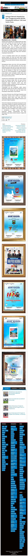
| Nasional (6, 10)
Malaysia (21, 525)
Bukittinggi (22, 430)
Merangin (13, 483)
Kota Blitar (22, 452)
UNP (23, 541)
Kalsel (3, 440)
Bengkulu (4, 428)
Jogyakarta (4, 436)
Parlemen (22, 535)
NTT (6, 450)
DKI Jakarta (22, 434)
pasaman (13, 531)
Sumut (3, 470)
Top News (7, 388)
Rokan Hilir (13, 499)
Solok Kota (22, 488)
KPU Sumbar (22, 521)
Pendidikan (22, 537)
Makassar (22, 471)
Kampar (12, 470)
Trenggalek (13, 518)
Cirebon (21, 432)
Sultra (3, 464)
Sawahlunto (22, 486)
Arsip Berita (14, 388)
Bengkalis (13, 445)
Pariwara (21, 533)
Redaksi (22, 4)
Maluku (3, 448)
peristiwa (21, 543)
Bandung (21, 426)
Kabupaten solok (8, 117)
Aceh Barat (13, 426)
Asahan (12, 433)
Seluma (12, 503)
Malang (21, 473)
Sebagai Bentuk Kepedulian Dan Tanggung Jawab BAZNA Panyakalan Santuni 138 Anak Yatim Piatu (16, 19)
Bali (6, 426)
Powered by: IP (14, 554)
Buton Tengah (14, 456)
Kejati (21, 523)
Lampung (4, 446)
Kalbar (3, 438)
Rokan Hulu (13, 501)
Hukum (21, 515)
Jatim (3, 434)
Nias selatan (13, 487)
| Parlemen (12, 10)
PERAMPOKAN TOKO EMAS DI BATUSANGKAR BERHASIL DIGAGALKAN (15, 393)
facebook (22, 3)
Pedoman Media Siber (15, 4)
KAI (20, 519)
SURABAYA (22, 484)
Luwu (12, 477)
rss (26, 3)
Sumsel (3, 468)
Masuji (12, 479)
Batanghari (13, 439)
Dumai (21, 438)
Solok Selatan (14, 509)
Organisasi (22, 531)
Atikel (21, 495)
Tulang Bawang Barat (12, 526)
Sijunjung (13, 507)
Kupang (21, 467)
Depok (21, 436)
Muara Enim (13, 485)
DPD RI (21, 497)
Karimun (12, 472)
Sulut (7, 464)
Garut (21, 440)
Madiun (21, 469)
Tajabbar (12, 511)
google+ (24, 3)
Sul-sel (3, 454)
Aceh (3, 426)
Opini (21, 529)
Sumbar (3, 466)
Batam (12, 437)
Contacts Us (7, 4)
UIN (20, 541)
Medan (21, 475)
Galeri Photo (21, 388)
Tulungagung (13, 529)
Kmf (24, 523)
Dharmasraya (13, 458)
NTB (3, 450)
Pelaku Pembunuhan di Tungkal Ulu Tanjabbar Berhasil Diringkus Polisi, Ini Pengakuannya (16, 407)
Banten (12, 435)
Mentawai (13, 481)
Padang (21, 477)
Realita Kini (8, 551)
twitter (20, 3)
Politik (21, 539)
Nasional (21, 527)
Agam (12, 431)
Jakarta (21, 442)
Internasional (22, 517)
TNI (24, 539)
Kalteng (3, 442)
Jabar (3, 430)
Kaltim (3, 444)
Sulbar (3, 460)
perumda (21, 545)
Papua (3, 452)
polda (21, 547)
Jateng (3, 432)
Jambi (6, 430)
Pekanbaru (22, 482)
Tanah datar (13, 513)
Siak (12, 505)
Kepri (7, 444)
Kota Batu (22, 450)
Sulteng (3, 462)
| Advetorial (19, 10)
